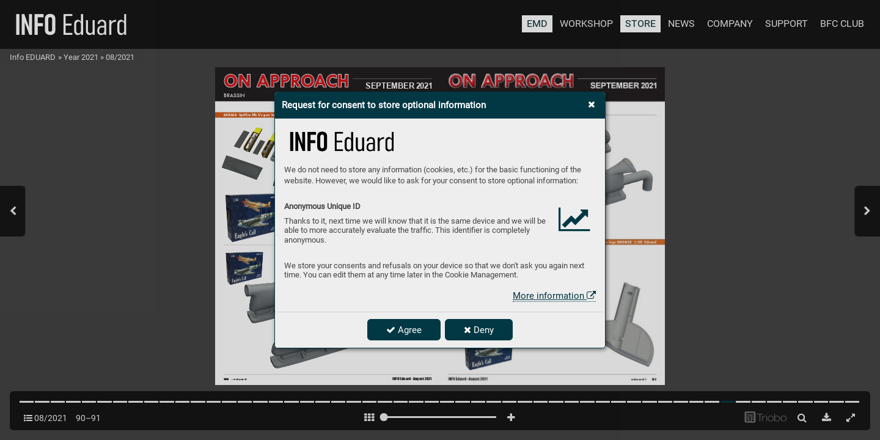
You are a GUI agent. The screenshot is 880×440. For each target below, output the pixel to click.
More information (554, 295)
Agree (404, 330)
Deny (479, 330)
